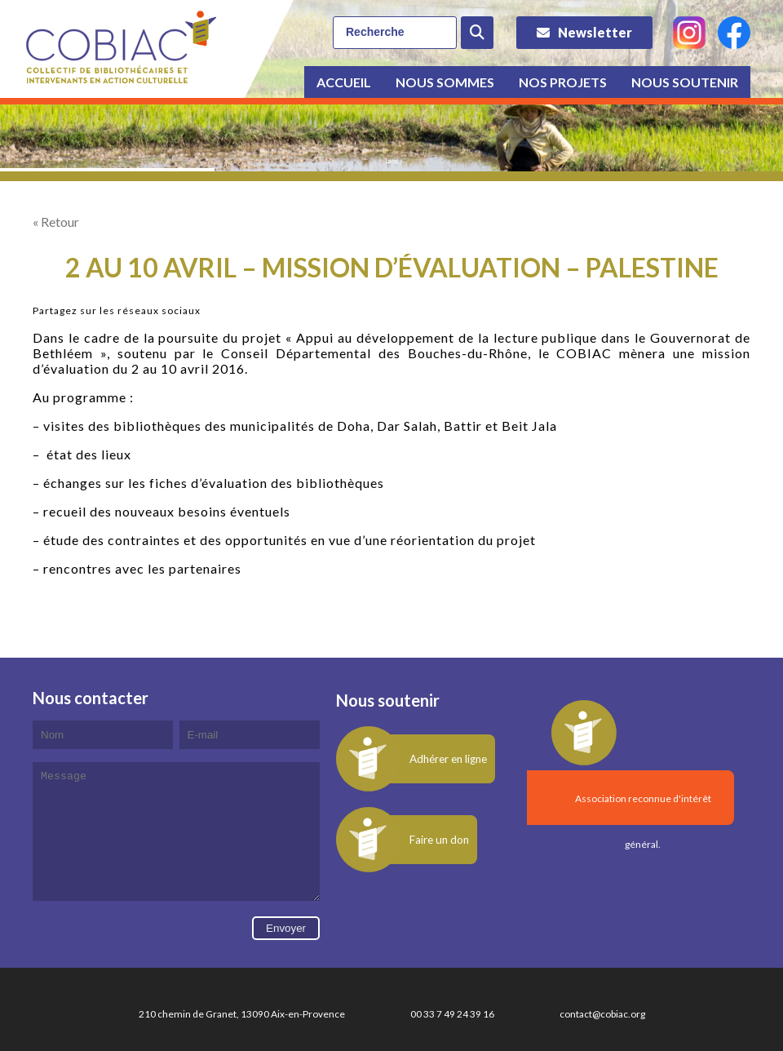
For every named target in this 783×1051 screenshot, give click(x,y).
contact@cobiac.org (602, 1038)
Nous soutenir (684, 82)
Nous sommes (445, 82)
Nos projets (563, 82)
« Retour (56, 221)
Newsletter (595, 32)
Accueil (343, 82)
